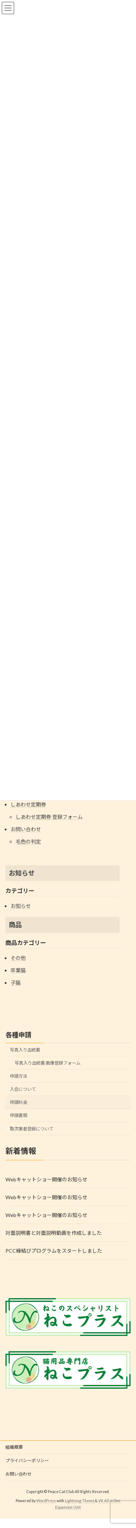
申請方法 (18, 1076)
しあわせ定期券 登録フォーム (49, 817)
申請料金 (18, 1102)
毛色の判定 (28, 841)
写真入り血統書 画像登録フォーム (48, 1063)
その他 (18, 958)
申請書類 (18, 1115)
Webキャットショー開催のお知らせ (46, 1179)
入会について (23, 1089)
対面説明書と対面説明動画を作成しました (53, 1233)
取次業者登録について (31, 1129)
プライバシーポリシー (27, 1460)
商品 (15, 925)
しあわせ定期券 (28, 804)
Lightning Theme (79, 1501)
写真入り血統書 (25, 1050)
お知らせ (22, 873)
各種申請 (18, 1035)
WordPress (46, 1501)
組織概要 (14, 1447)
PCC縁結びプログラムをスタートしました (53, 1251)
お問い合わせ (26, 829)
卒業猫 (18, 970)
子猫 (16, 983)
